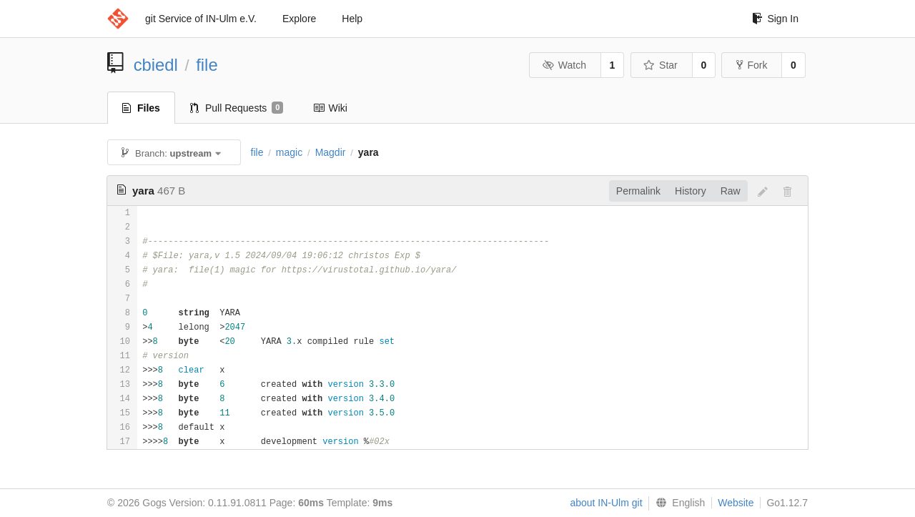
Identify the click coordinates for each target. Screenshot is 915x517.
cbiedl (156, 64)
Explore (299, 18)
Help (352, 18)
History (690, 191)
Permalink (638, 191)
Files (141, 108)
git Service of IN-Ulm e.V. (201, 18)
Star (660, 65)
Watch (564, 65)
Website (735, 502)
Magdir (330, 152)
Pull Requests (237, 108)
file (206, 64)
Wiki (330, 108)
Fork (751, 65)
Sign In (775, 18)
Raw (731, 191)
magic (289, 152)
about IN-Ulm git (606, 502)
